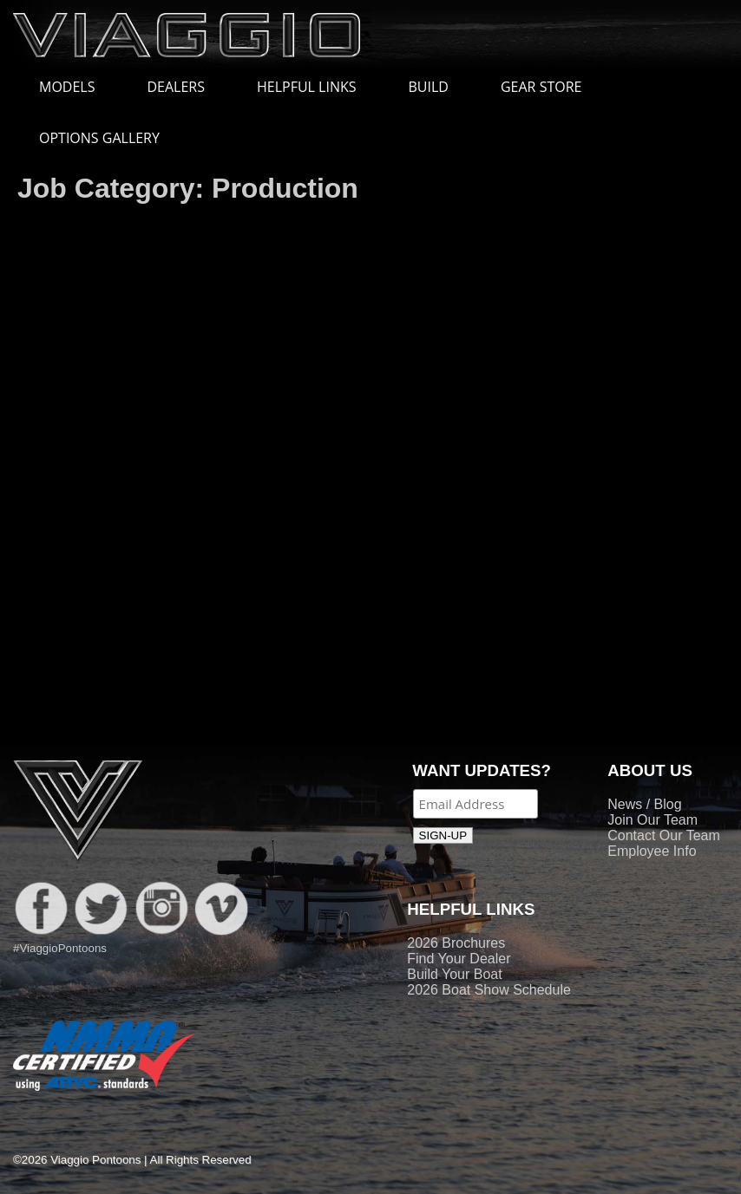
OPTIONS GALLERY (99, 137)
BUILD (429, 86)
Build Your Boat (454, 974)
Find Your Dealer (458, 958)
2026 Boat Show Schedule (489, 989)
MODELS (75, 86)
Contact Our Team (663, 835)
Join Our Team (652, 819)
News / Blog (644, 804)
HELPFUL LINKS (315, 86)
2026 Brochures (456, 943)
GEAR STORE (541, 86)
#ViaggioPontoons (60, 948)
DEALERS (176, 86)
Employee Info (651, 851)
